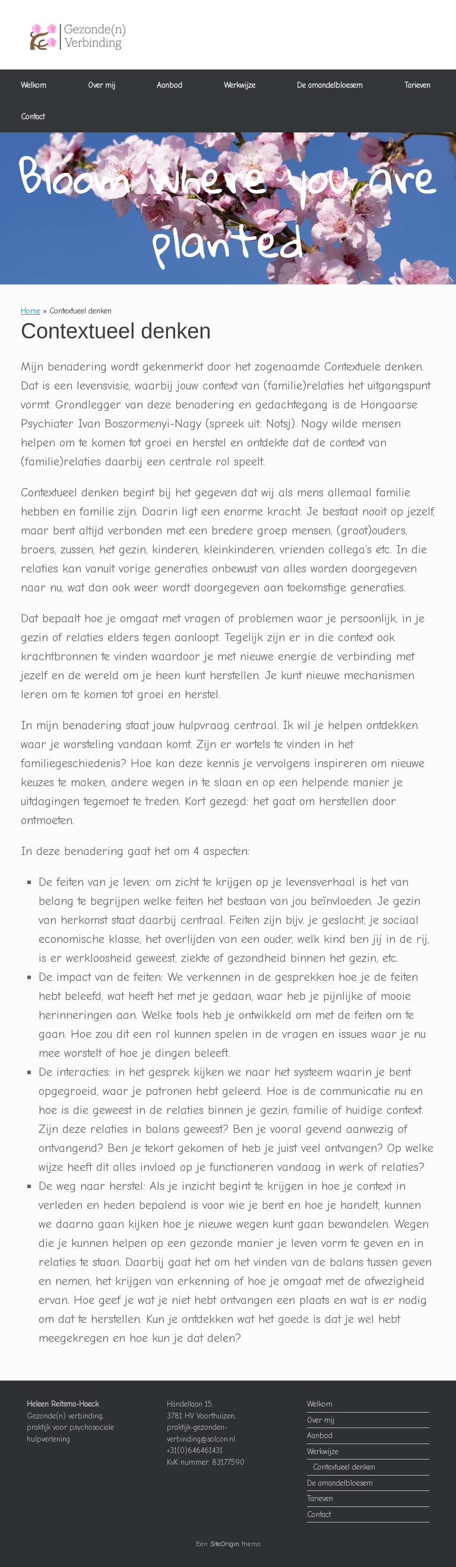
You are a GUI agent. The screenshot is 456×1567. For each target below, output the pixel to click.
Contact (33, 116)
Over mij (101, 85)
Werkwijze (239, 85)
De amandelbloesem (330, 85)
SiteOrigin (224, 1544)
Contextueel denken (344, 1466)
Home (30, 310)
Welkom (33, 85)
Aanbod (169, 85)
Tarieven (417, 85)
